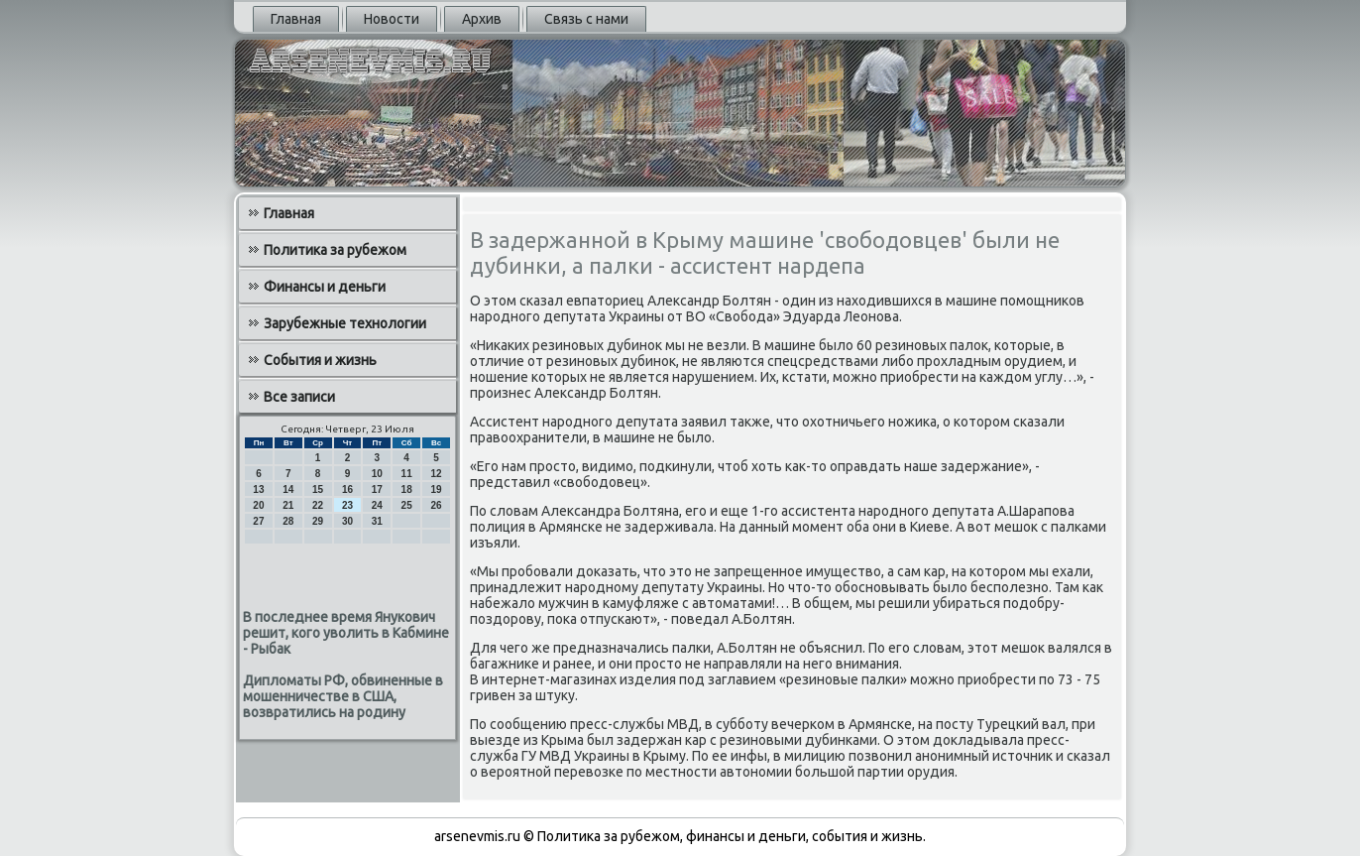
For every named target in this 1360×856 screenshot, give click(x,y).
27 (258, 521)
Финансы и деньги (325, 287)
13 (258, 489)
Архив (482, 19)
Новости (391, 19)
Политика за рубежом (335, 250)
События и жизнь (320, 360)
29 (317, 521)
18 (406, 489)
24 (377, 505)
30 (347, 521)
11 (406, 473)
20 (258, 505)
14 (288, 489)
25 (406, 505)
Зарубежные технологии (345, 323)
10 (377, 473)
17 (377, 489)
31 (377, 521)
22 (317, 505)
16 (347, 489)
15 (317, 489)
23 (347, 505)
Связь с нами (586, 19)
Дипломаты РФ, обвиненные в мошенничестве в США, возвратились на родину (343, 696)
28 (288, 521)
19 (435, 489)
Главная (296, 19)
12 (435, 473)
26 (435, 505)
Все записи (299, 397)
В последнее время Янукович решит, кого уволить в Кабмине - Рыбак (346, 633)
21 (288, 505)
